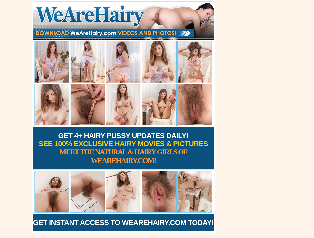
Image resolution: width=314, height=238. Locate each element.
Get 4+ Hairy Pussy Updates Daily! (123, 148)
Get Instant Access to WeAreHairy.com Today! (123, 222)
